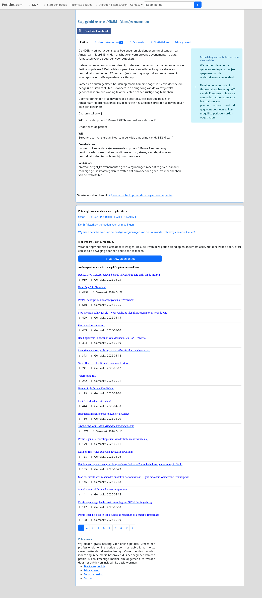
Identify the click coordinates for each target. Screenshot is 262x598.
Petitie (84, 42)
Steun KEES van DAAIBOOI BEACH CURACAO (107, 217)
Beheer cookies (93, 574)
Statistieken (159, 42)
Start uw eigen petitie (120, 259)
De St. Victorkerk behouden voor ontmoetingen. (106, 224)
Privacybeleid (182, 42)
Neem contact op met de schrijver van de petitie (141, 195)
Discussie (137, 42)
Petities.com (12, 4)
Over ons (89, 578)
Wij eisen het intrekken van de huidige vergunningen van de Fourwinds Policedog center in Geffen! (136, 232)
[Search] (169, 5)
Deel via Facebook (93, 31)
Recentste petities (81, 5)
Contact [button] (135, 5)
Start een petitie (55, 5)
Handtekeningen (108, 42)
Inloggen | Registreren (111, 5)
